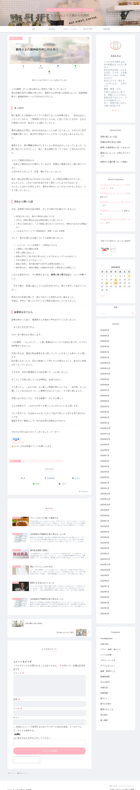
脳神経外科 (44, 455)
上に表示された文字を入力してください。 (33, 735)
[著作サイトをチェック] (112, 110)
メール (17, 706)
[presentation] (26, 757)
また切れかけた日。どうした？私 (114, 185)
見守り (52, 455)
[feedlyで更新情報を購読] (115, 110)
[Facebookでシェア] (36, 66)
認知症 (59, 455)
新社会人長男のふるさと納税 (112, 219)
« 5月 (102, 296)
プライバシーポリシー (126, 783)
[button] (76, 66)
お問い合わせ (112, 783)
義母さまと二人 (15, 455)
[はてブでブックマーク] (49, 66)
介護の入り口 (27, 455)
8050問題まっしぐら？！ (110, 202)
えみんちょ (116, 56)
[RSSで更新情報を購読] (118, 110)
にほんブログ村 (17, 437)
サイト (16, 715)
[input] (115, 313)
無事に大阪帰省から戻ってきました (115, 147)
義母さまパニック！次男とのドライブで (115, 154)
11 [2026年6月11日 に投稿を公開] (116, 280)
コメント (18, 667)
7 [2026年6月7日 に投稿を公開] (129, 276)
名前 (16, 697)
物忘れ (36, 455)
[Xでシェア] (22, 66)
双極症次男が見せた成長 (110, 142)
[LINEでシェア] (62, 66)
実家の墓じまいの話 (108, 137)
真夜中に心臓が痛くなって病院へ (114, 162)
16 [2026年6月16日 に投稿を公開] (107, 283)
